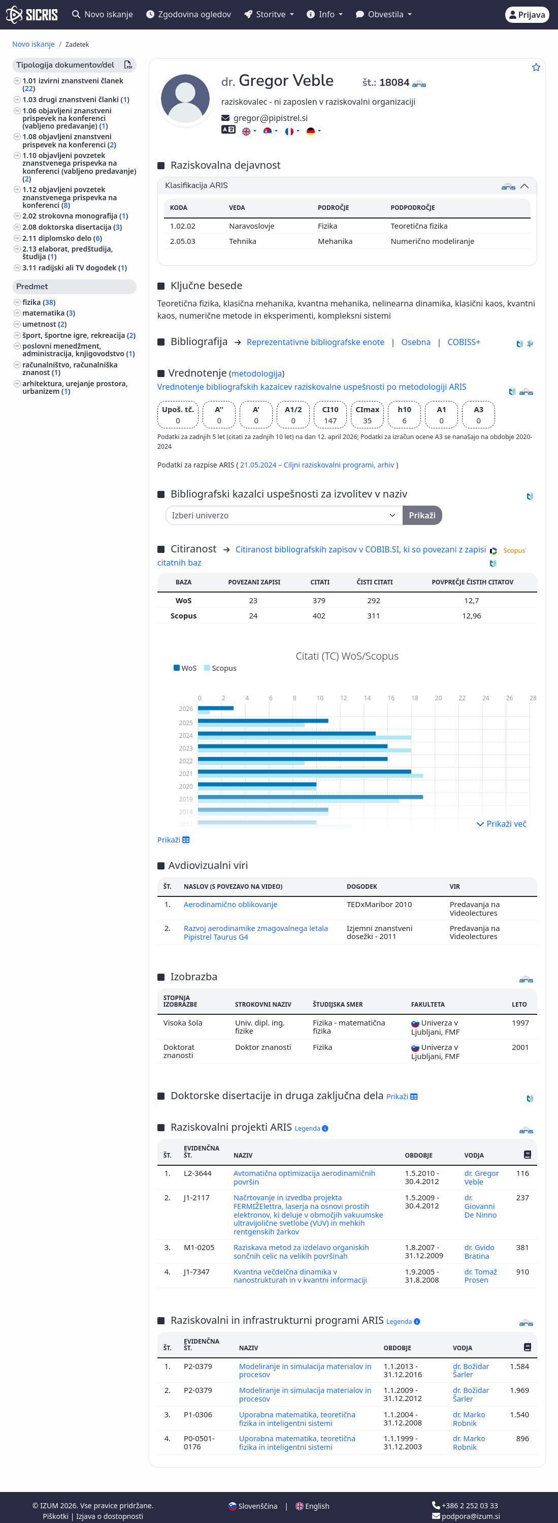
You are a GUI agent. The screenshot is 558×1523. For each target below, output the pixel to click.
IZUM (50, 1499)
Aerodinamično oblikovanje (233, 904)
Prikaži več (501, 823)
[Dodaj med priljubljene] (536, 67)
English (313, 1499)
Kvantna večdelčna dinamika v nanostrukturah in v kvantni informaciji (303, 1272)
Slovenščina (252, 1499)
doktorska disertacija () (80, 227)
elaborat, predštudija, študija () (67, 252)
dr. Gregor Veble (482, 1176)
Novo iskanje (102, 14)
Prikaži (173, 839)
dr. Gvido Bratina (479, 1248)
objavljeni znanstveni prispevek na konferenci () (69, 140)
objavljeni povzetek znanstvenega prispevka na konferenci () (69, 196)
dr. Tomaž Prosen (481, 1272)
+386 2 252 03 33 (465, 1499)
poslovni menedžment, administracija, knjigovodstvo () (78, 349)
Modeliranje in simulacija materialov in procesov (302, 1365)
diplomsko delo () (70, 238)
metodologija (257, 373)
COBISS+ (464, 342)
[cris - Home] (31, 15)
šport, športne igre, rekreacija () (79, 335)
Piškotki (57, 1509)
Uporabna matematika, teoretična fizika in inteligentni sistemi (298, 1413)
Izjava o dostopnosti (109, 1509)
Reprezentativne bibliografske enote (317, 342)
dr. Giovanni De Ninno (481, 1204)
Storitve (266, 14)
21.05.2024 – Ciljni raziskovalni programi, (308, 465)
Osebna (417, 342)
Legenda (312, 1128)
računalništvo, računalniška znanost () (70, 368)
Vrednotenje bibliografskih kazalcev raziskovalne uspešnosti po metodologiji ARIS (312, 386)
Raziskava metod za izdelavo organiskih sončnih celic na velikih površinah (303, 1248)
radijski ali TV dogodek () (83, 267)
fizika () (38, 302)
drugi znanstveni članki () (84, 99)
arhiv (386, 465)
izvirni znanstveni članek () (72, 84)
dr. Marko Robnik (468, 1413)
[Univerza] (284, 515)
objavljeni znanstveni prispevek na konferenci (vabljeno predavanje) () (67, 118)
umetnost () (44, 324)
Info (322, 14)
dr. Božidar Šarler (470, 1365)
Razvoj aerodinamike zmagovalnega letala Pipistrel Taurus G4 (258, 932)
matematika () (48, 313)
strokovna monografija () (83, 216)
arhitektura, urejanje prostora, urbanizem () (75, 387)
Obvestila (381, 14)
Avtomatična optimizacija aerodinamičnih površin (306, 1176)
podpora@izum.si (466, 1509)
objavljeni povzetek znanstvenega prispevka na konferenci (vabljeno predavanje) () (79, 166)
